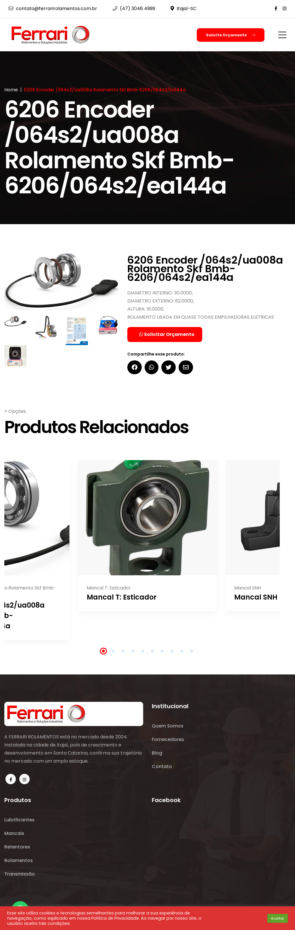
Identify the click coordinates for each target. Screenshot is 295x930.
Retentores (17, 847)
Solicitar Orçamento (166, 334)
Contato (162, 767)
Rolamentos (18, 861)
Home (11, 89)
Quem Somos (168, 726)
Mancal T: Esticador (121, 597)
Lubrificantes (19, 820)
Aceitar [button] (277, 918)
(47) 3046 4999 (134, 8)
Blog (157, 754)
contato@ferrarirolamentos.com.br (53, 8)
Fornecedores (168, 740)
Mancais (14, 834)
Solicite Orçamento (230, 35)
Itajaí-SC (183, 8)
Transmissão (19, 875)
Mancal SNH (255, 597)
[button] (261, 918)
